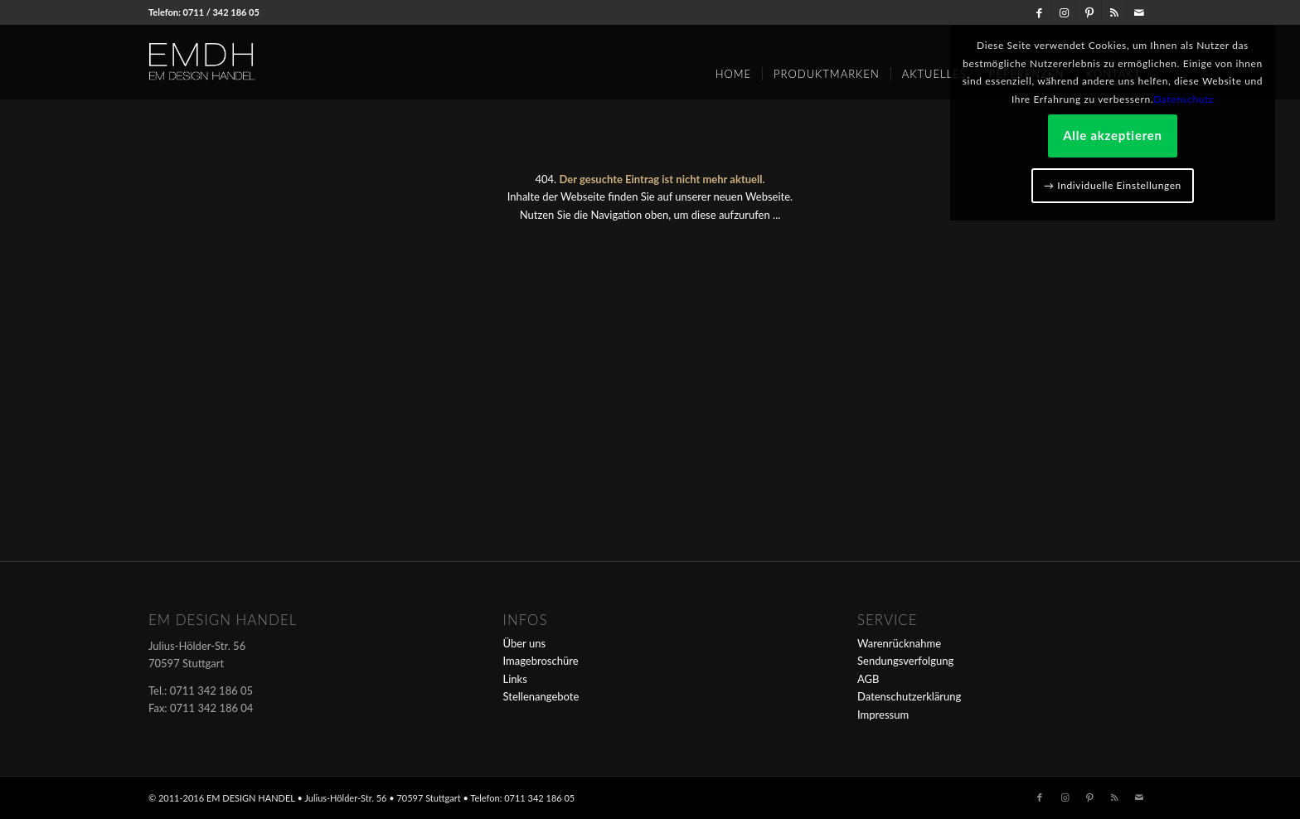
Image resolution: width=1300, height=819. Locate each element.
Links (515, 679)
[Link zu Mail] (1139, 12)
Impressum (883, 714)
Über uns (524, 643)
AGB (868, 679)
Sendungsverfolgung (905, 660)
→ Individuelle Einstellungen (1112, 185)
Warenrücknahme (899, 643)
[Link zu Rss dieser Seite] (1114, 12)
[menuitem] (733, 68)
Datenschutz (1183, 99)
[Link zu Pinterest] (1089, 12)
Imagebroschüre (541, 660)
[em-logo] (229, 62)
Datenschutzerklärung (909, 696)
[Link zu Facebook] (1039, 12)
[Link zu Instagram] (1064, 12)
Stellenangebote (541, 696)
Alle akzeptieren (1112, 135)
